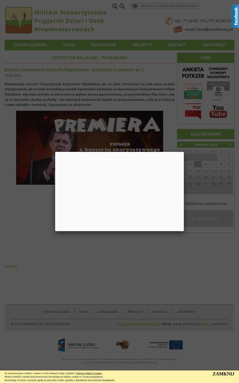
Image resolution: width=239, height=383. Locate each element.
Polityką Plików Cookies (89, 373)
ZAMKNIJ (223, 373)
